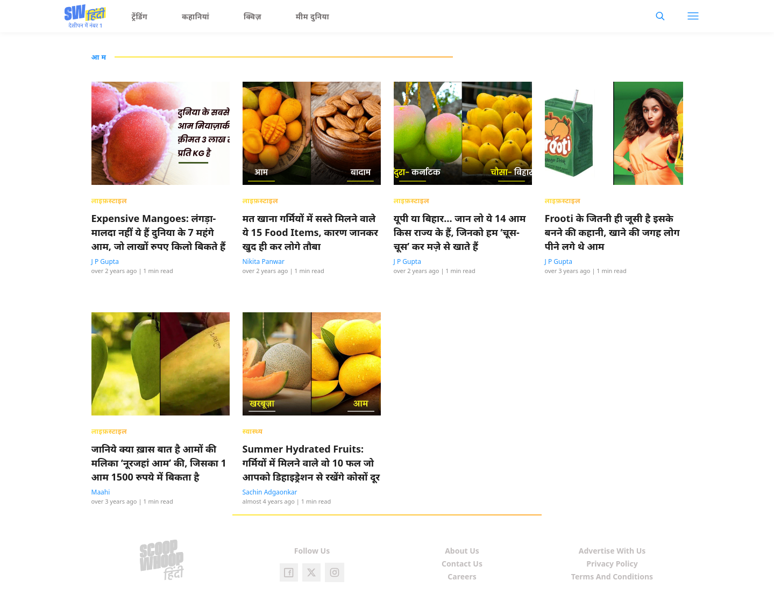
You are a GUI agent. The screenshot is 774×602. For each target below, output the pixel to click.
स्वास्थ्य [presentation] (253, 431)
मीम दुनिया (312, 16)
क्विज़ (252, 16)
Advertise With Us (612, 551)
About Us (462, 551)
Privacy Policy (611, 563)
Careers (462, 576)
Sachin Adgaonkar (270, 492)
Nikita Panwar (264, 261)
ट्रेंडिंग (140, 16)
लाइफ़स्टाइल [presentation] (109, 200)
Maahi (100, 492)
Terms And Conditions (612, 576)
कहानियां (195, 16)
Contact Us (462, 563)
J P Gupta (105, 261)
